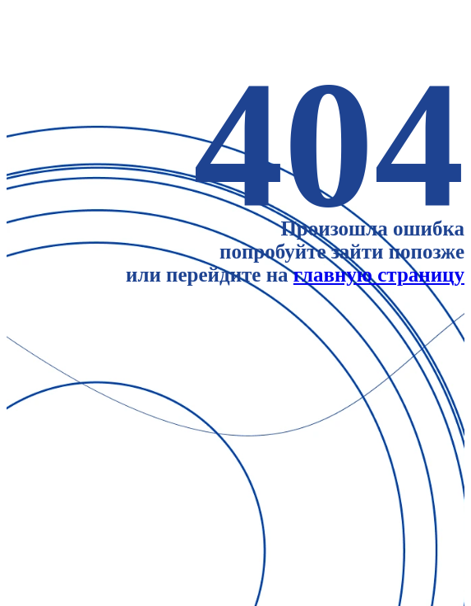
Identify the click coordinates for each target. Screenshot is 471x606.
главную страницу (378, 274)
